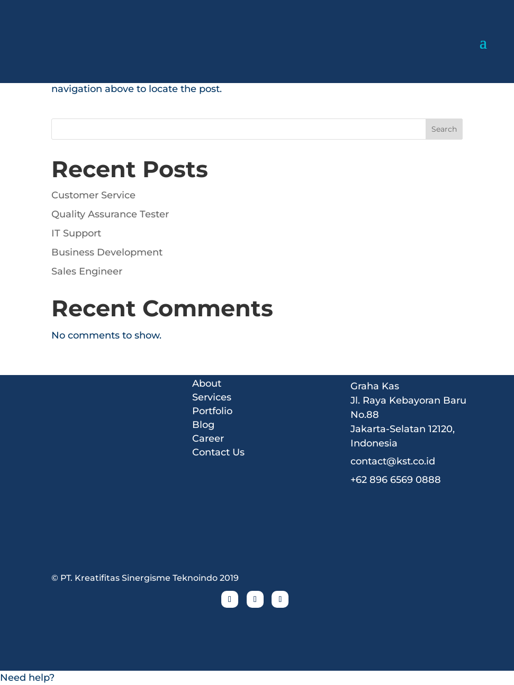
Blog (203, 424)
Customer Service (93, 195)
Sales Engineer (86, 271)
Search (444, 129)
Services (211, 397)
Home (207, 369)
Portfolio (212, 410)
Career (208, 438)
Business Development (107, 252)
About (206, 383)
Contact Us (218, 452)
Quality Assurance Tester (110, 214)
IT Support (76, 233)
